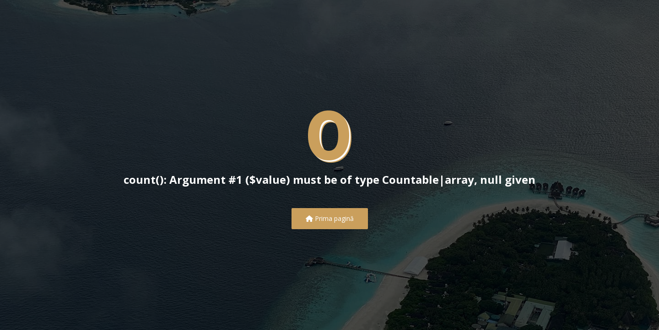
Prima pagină (330, 218)
